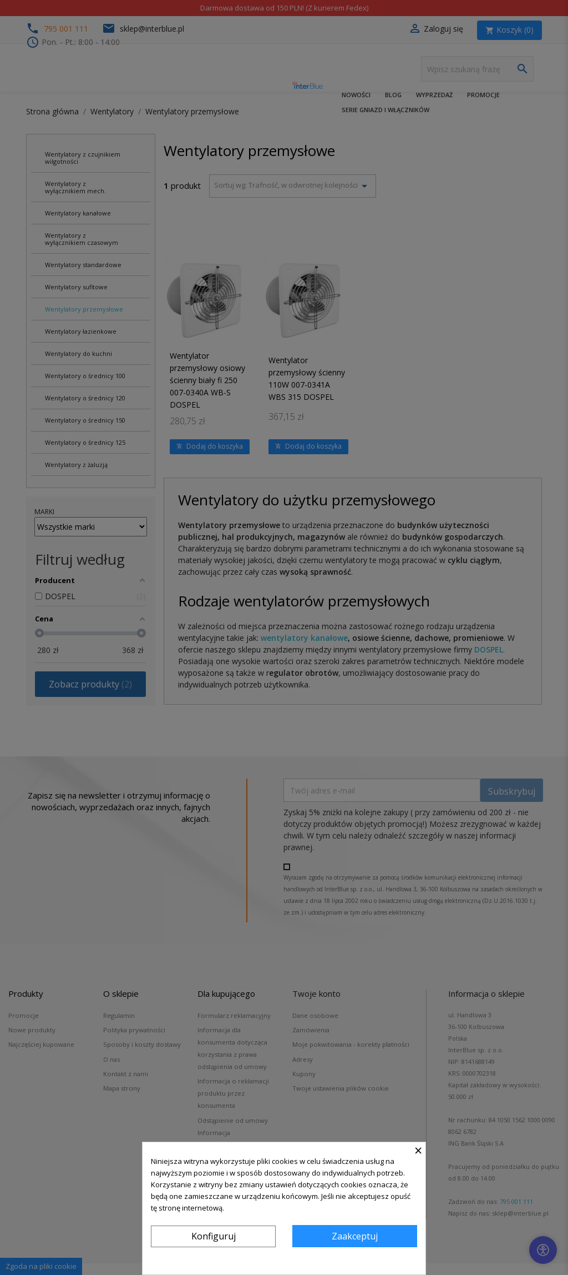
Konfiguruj (213, 1236)
